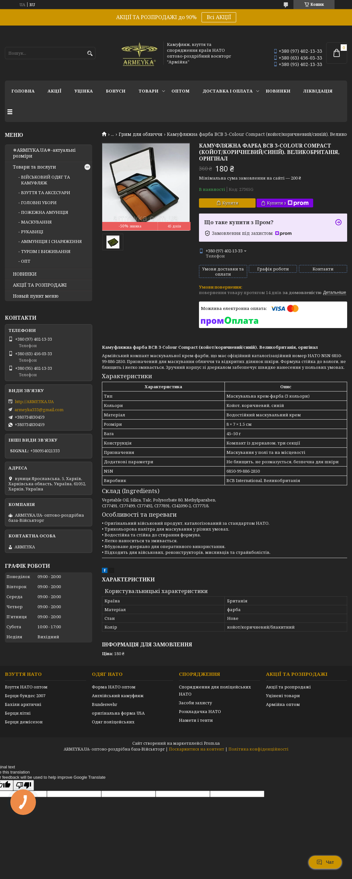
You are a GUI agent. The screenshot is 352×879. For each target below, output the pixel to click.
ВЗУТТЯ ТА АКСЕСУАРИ (45, 192)
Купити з (288, 203)
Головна (23, 91)
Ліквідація (318, 91)
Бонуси (116, 91)
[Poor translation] (23, 785)
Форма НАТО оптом (114, 687)
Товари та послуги (34, 167)
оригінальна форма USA (118, 713)
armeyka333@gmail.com (39, 409)
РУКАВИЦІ (32, 232)
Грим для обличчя (140, 134)
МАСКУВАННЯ (36, 222)
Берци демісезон (24, 722)
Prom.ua (212, 743)
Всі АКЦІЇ (219, 17)
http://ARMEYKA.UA (34, 401)
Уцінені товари (283, 695)
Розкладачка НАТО (200, 711)
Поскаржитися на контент (196, 749)
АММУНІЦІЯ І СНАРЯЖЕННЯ (51, 241)
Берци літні (18, 713)
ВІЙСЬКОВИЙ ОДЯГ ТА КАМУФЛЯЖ (45, 180)
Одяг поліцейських (113, 722)
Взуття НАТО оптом (26, 687)
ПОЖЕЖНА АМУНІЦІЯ (44, 212)
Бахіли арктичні (23, 704)
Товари (148, 91)
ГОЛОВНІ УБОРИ (39, 202)
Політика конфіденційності (258, 749)
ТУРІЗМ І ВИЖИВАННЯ (46, 251)
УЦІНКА (83, 91)
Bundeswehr (104, 704)
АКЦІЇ (54, 91)
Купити (230, 203)
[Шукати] (89, 53)
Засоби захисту (195, 703)
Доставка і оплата (228, 91)
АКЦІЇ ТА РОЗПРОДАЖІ (40, 285)
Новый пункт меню (36, 296)
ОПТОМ (180, 91)
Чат (325, 862)
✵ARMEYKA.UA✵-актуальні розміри (44, 153)
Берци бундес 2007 (25, 695)
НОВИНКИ (278, 91)
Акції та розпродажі (288, 687)
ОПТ (25, 261)
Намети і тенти (196, 720)
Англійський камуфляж (118, 695)
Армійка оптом (283, 704)
